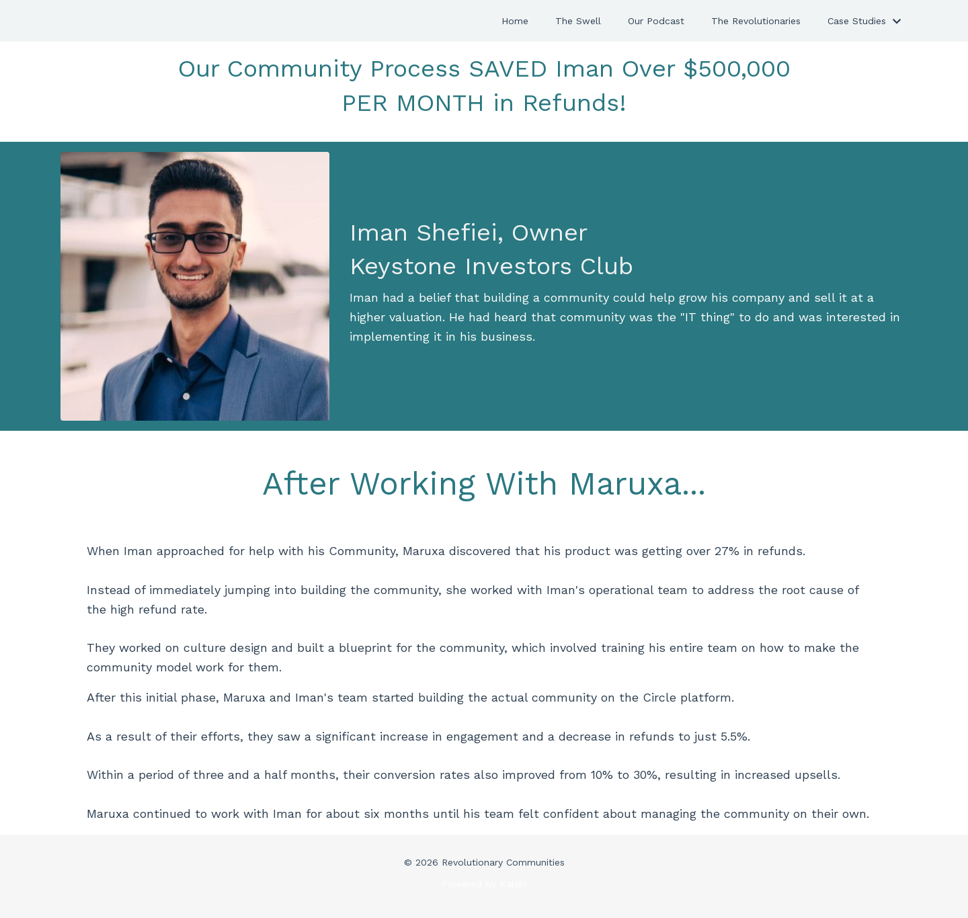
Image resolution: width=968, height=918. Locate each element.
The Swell (578, 20)
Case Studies (864, 20)
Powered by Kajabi (484, 883)
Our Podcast (656, 20)
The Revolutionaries (756, 20)
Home (514, 20)
